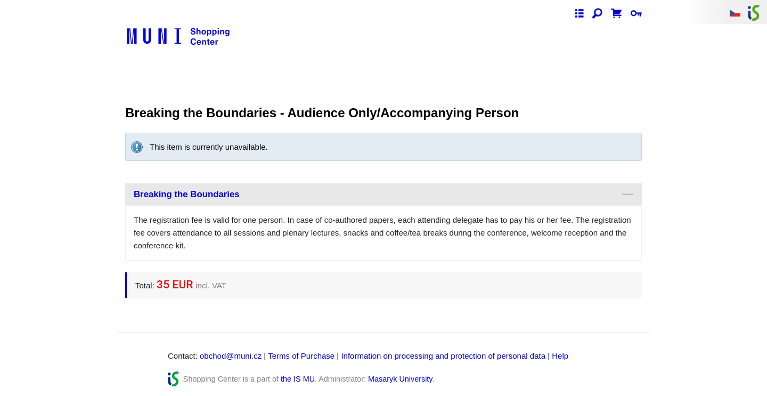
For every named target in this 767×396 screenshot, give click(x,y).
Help (560, 355)
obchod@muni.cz (231, 355)
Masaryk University (400, 379)
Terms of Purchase (301, 355)
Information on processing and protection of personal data (443, 355)
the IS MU (298, 379)
